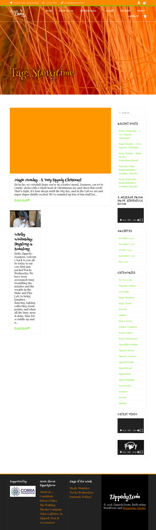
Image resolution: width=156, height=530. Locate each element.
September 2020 (127, 255)
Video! (141, 11)
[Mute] (138, 220)
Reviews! (133, 16)
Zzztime (123, 403)
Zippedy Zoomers (127, 356)
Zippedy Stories (126, 350)
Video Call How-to (51, 514)
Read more (21, 199)
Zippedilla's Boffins (128, 344)
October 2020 (125, 249)
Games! (110, 11)
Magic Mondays (126, 297)
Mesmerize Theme (134, 508)
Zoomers (123, 391)
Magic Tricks (125, 303)
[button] (130, 447)
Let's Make (124, 291)
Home (49, 11)
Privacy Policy (48, 500)
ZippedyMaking (126, 379)
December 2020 (126, 238)
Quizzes (122, 315)
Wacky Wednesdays (128, 338)
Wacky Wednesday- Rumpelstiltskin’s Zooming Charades (128, 183)
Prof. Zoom (66, 11)
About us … (47, 492)
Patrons (123, 309)
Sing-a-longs (125, 321)
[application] (131, 215)
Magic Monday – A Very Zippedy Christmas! (47, 180)
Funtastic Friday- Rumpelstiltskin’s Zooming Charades (128, 170)
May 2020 (123, 261)
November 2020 (127, 244)
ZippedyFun (125, 373)
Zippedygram (88, 11)
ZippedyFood (125, 368)
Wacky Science (126, 332)
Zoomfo (122, 397)
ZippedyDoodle (126, 362)
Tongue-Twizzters (128, 326)
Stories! (125, 11)
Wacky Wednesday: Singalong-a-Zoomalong (23, 242)
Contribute (47, 496)
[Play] (121, 220)
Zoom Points (125, 385)
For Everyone (125, 279)
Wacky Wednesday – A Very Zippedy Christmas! (129, 134)
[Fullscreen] (141, 220)
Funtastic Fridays (127, 285)
